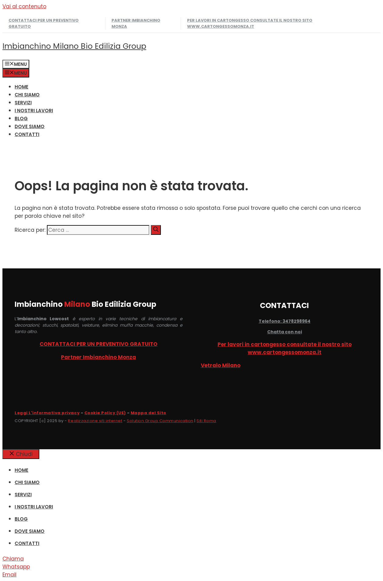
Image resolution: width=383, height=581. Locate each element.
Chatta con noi (284, 332)
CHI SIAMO (27, 94)
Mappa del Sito (148, 413)
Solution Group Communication (160, 421)
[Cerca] (156, 230)
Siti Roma (206, 421)
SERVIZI (23, 102)
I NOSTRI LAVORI (34, 110)
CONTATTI (27, 134)
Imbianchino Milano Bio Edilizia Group (74, 46)
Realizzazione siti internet (95, 421)
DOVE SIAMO (29, 126)
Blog (21, 118)
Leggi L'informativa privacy (47, 413)
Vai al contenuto (24, 6)
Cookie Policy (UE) (105, 413)
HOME (21, 87)
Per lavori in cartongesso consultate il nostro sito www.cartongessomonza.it (249, 23)
